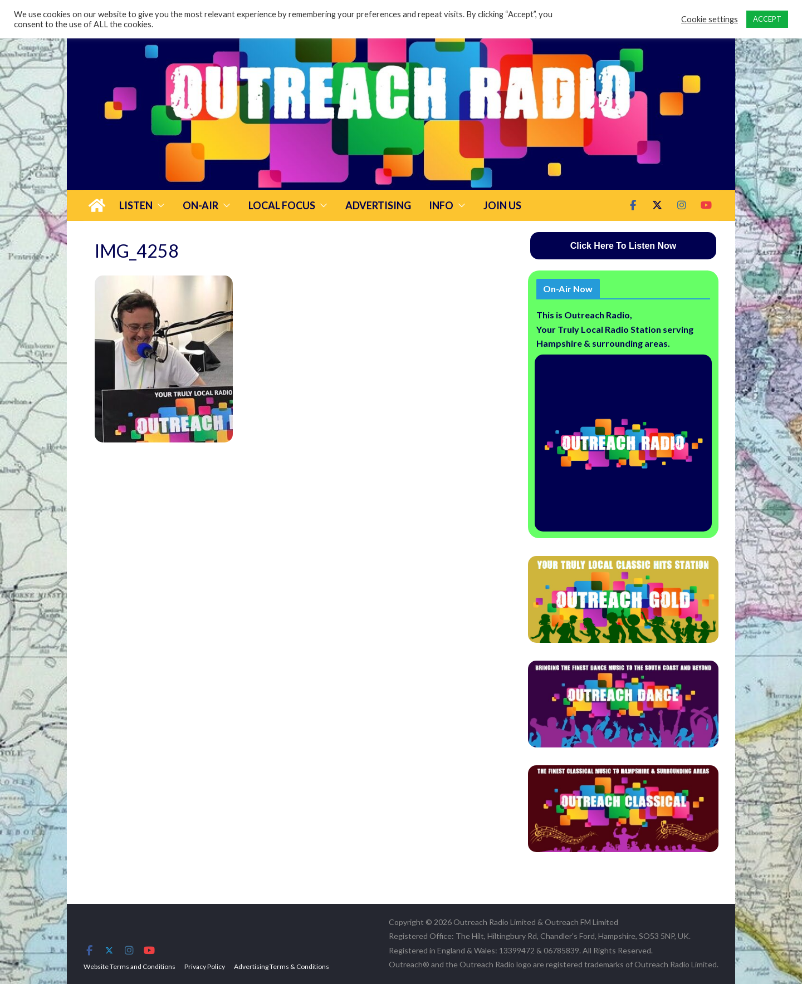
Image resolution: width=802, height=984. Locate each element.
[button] (159, 205)
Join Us (502, 205)
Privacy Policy (204, 966)
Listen (136, 205)
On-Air (200, 205)
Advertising (378, 205)
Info (441, 205)
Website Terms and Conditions (129, 966)
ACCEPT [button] (767, 18)
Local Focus (281, 205)
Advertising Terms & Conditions (281, 966)
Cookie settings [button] (709, 19)
